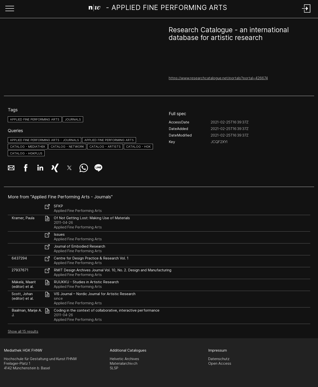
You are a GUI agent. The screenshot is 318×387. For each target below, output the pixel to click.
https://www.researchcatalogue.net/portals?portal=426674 (218, 78)
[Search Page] (158, 8)
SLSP (114, 368)
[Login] (306, 13)
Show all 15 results (23, 331)
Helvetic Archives (124, 358)
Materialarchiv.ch (123, 363)
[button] (10, 9)
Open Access (219, 363)
